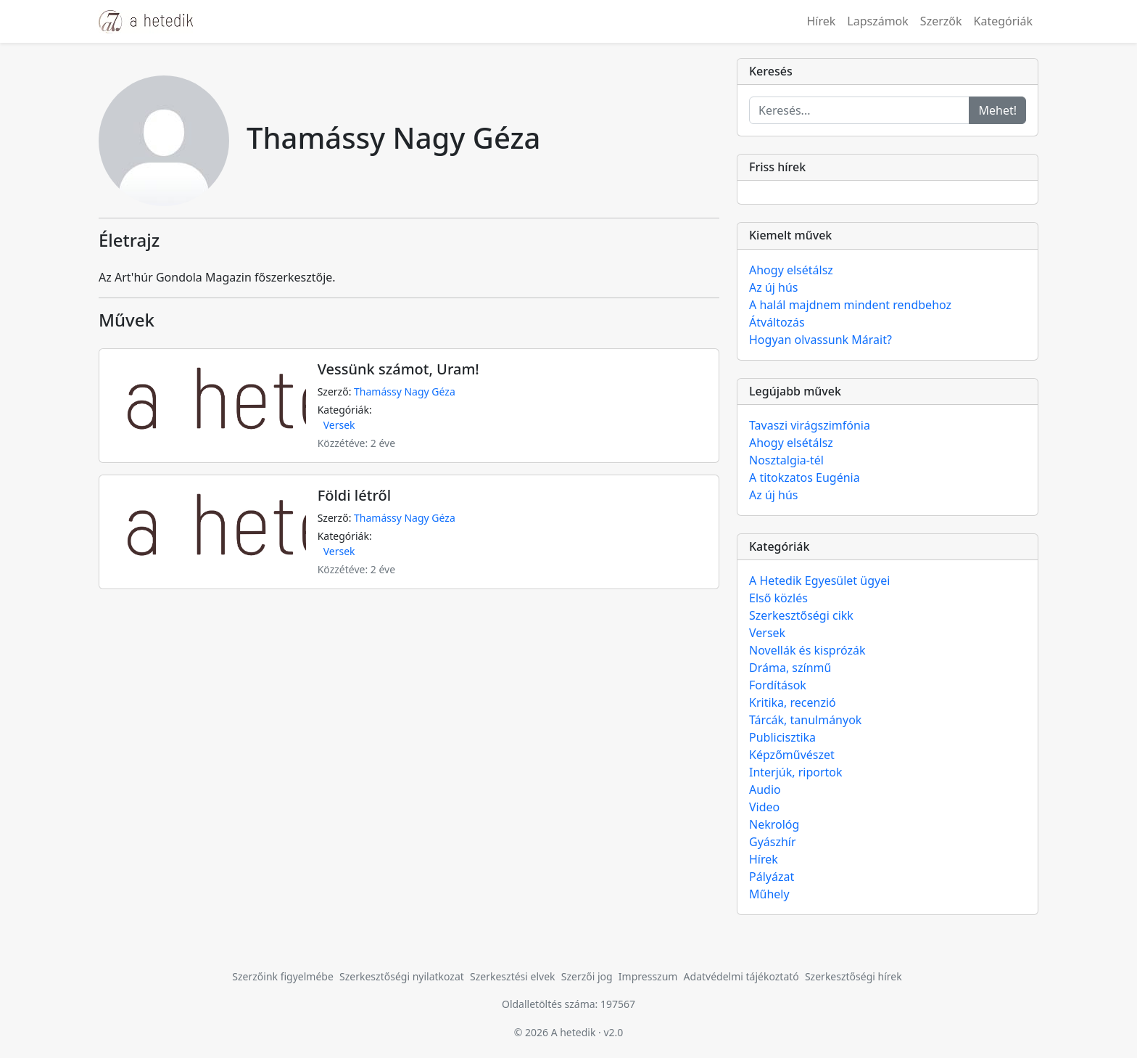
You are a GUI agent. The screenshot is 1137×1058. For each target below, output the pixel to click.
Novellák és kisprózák (807, 650)
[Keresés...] (859, 110)
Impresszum (648, 976)
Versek (339, 425)
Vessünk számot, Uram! (398, 369)
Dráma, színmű (790, 668)
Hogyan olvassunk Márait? (820, 340)
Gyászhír (772, 842)
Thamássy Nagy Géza (404, 391)
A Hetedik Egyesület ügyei (819, 581)
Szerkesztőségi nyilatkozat (401, 976)
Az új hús (773, 287)
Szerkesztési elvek (512, 976)
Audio (765, 789)
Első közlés (778, 598)
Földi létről (354, 495)
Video (764, 807)
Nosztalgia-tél (786, 460)
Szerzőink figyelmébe (283, 976)
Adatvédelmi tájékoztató (741, 976)
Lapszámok (878, 21)
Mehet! (997, 110)
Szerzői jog (587, 976)
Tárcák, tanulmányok (805, 720)
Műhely (769, 894)
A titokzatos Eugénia (804, 477)
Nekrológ (774, 824)
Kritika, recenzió (792, 702)
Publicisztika (782, 737)
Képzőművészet (792, 755)
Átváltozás (777, 322)
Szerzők (941, 21)
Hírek (820, 21)
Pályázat (771, 877)
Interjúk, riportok (796, 772)
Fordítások (777, 685)
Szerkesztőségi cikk (801, 615)
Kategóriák (1003, 21)
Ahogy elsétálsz (791, 270)
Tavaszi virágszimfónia (809, 425)
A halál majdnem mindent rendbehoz (850, 305)
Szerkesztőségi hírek (853, 976)
